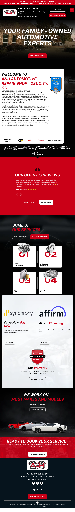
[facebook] (33, 483)
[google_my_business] (37, 483)
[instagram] (41, 483)
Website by (40, 507)
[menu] (72, 10)
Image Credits (32, 507)
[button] (21, 194)
